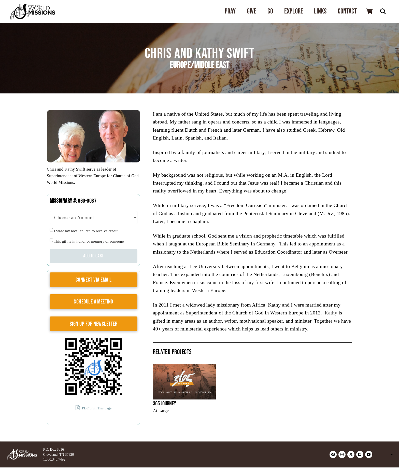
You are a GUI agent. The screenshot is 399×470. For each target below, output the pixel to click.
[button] (369, 11)
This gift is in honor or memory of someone (89, 241)
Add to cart (93, 256)
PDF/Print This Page (93, 407)
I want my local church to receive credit (86, 231)
